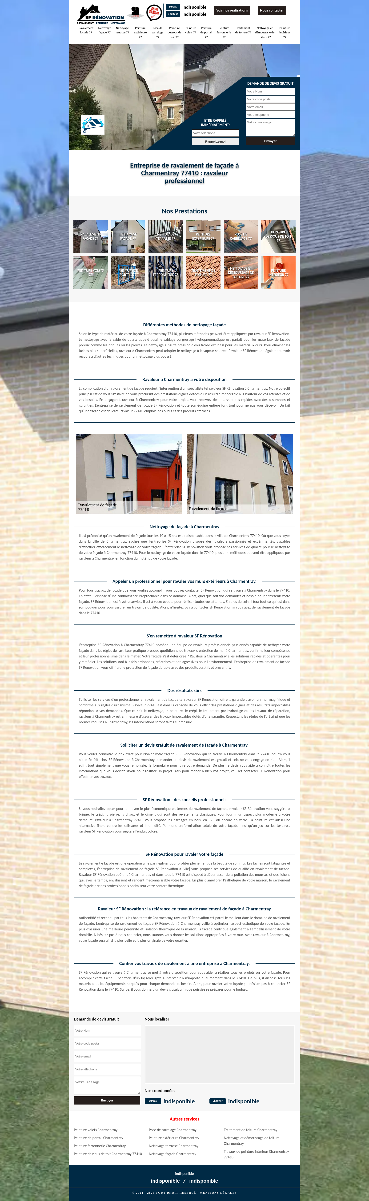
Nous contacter (272, 10)
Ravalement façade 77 (86, 30)
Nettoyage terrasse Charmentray (173, 1146)
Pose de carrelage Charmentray (173, 1130)
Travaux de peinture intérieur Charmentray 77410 (256, 1154)
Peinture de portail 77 (206, 32)
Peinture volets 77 (191, 30)
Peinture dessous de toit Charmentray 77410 (108, 1154)
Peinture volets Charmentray (95, 1130)
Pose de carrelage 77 (158, 32)
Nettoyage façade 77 (104, 30)
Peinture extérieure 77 (140, 32)
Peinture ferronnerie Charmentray (100, 1146)
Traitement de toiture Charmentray (250, 1130)
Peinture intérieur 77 (284, 32)
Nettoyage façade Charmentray (172, 1154)
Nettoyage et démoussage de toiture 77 (264, 32)
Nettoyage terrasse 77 (122, 30)
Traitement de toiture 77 (243, 30)
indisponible (194, 7)
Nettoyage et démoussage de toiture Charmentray (252, 1141)
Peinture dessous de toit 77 (174, 32)
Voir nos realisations (232, 10)
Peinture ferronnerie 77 (224, 32)
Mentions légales (218, 1192)
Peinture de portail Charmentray (98, 1138)
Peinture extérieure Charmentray (174, 1138)
